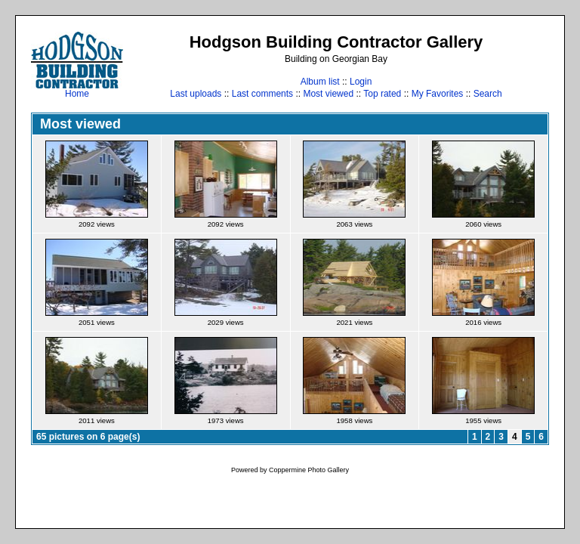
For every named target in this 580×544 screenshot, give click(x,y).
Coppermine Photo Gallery (309, 470)
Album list (320, 81)
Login (361, 81)
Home (77, 89)
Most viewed (328, 93)
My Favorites (438, 93)
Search (488, 93)
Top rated (382, 93)
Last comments (262, 93)
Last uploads (195, 93)
